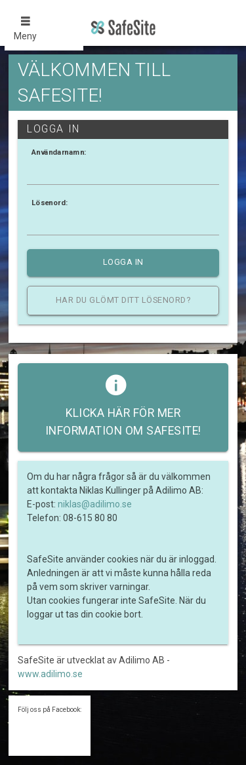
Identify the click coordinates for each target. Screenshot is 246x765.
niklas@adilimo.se (95, 504)
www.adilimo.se (50, 674)
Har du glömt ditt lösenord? (123, 300)
